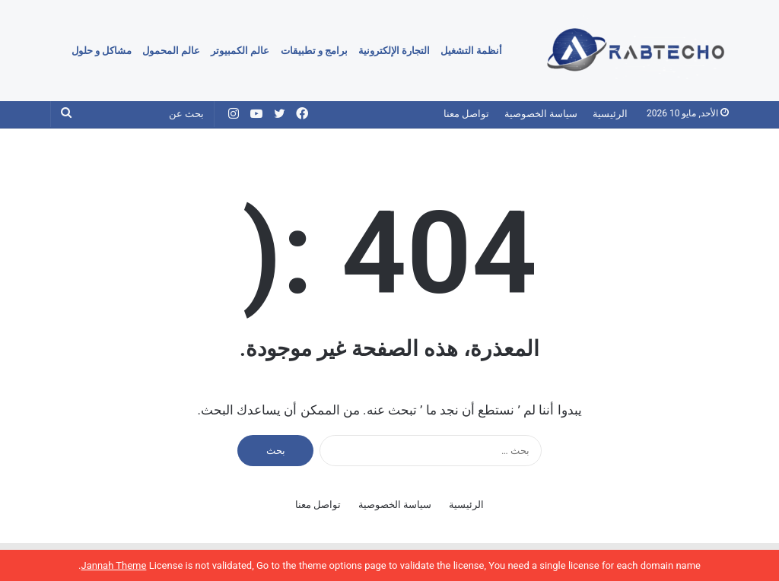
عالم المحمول (171, 50)
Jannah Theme (113, 565)
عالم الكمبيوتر (240, 50)
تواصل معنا (466, 113)
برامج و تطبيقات (314, 50)
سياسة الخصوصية (540, 113)
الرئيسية (610, 113)
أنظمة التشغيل (471, 50)
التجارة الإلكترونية (394, 50)
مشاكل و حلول (102, 50)
